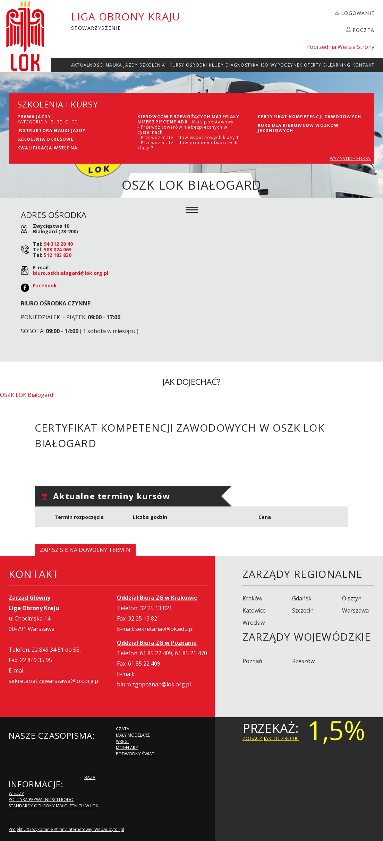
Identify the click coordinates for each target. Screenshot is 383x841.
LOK (25, 36)
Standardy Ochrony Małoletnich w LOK (53, 806)
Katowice (254, 610)
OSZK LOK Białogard (26, 395)
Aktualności (87, 65)
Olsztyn (351, 598)
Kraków (252, 598)
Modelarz (127, 748)
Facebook (45, 285)
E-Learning (337, 65)
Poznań (252, 661)
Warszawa (355, 610)
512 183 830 (57, 255)
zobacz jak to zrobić (270, 738)
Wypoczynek (286, 65)
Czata (122, 729)
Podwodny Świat (135, 754)
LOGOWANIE (357, 13)
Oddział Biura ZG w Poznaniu (157, 643)
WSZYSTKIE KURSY (350, 159)
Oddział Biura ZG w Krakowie (157, 597)
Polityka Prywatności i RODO (41, 800)
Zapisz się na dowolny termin (85, 550)
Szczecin (303, 610)
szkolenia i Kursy (161, 65)
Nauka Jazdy (122, 65)
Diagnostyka (242, 65)
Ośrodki (196, 65)
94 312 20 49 (58, 244)
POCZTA (363, 30)
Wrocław (253, 622)
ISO (265, 65)
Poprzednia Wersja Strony (340, 47)
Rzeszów (303, 661)
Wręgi (122, 741)
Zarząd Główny (29, 597)
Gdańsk (302, 598)
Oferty (312, 65)
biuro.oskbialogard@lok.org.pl (70, 273)
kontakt (363, 65)
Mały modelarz (133, 735)
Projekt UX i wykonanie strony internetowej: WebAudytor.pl (66, 829)
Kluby (216, 65)
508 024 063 (57, 249)
